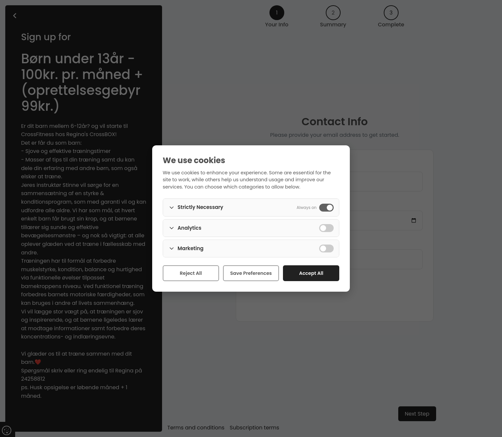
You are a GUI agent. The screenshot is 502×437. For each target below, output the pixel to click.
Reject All (191, 273)
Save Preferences (251, 273)
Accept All (311, 273)
